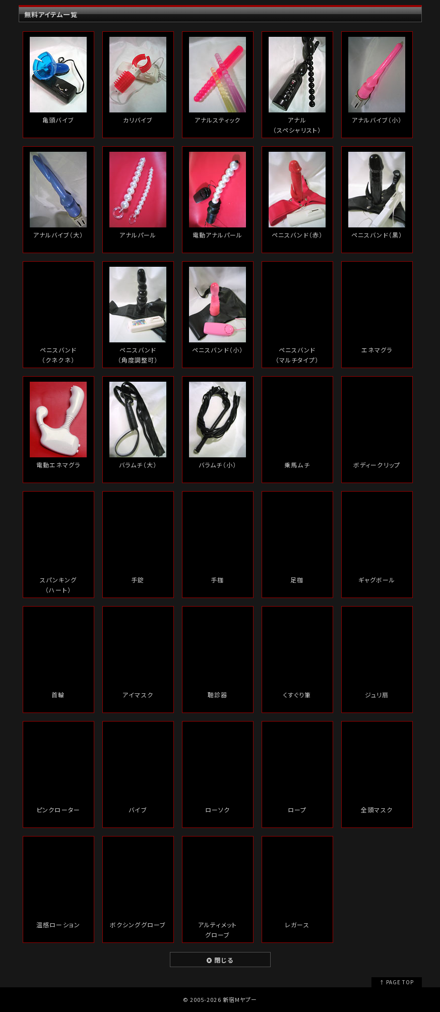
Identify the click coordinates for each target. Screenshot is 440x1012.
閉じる (220, 960)
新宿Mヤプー (240, 999)
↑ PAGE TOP (396, 982)
